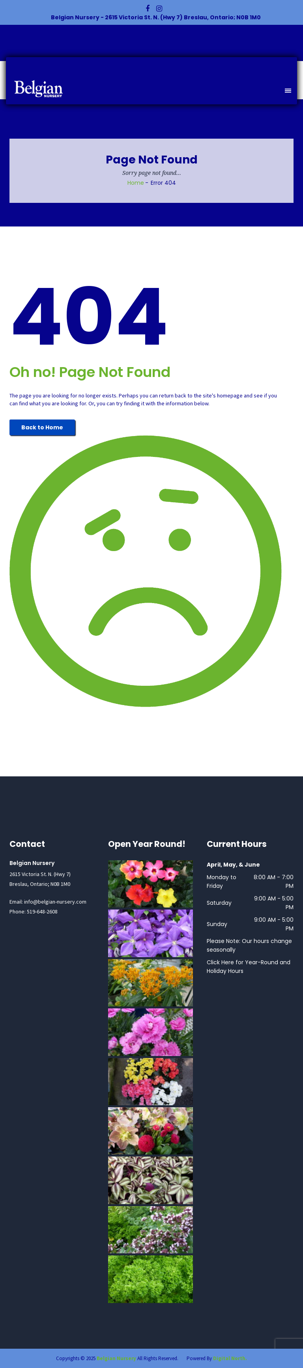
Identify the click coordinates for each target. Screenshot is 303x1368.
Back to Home (42, 427)
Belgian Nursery (116, 1358)
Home (135, 183)
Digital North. (230, 1358)
